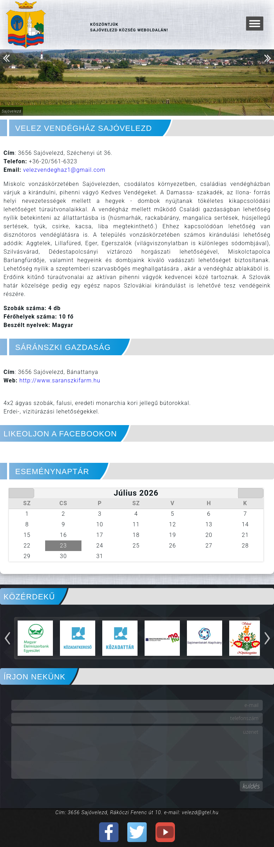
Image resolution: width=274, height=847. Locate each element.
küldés (251, 786)
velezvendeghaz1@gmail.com (64, 170)
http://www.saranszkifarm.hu (60, 380)
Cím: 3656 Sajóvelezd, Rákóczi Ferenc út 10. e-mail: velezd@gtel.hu (137, 812)
